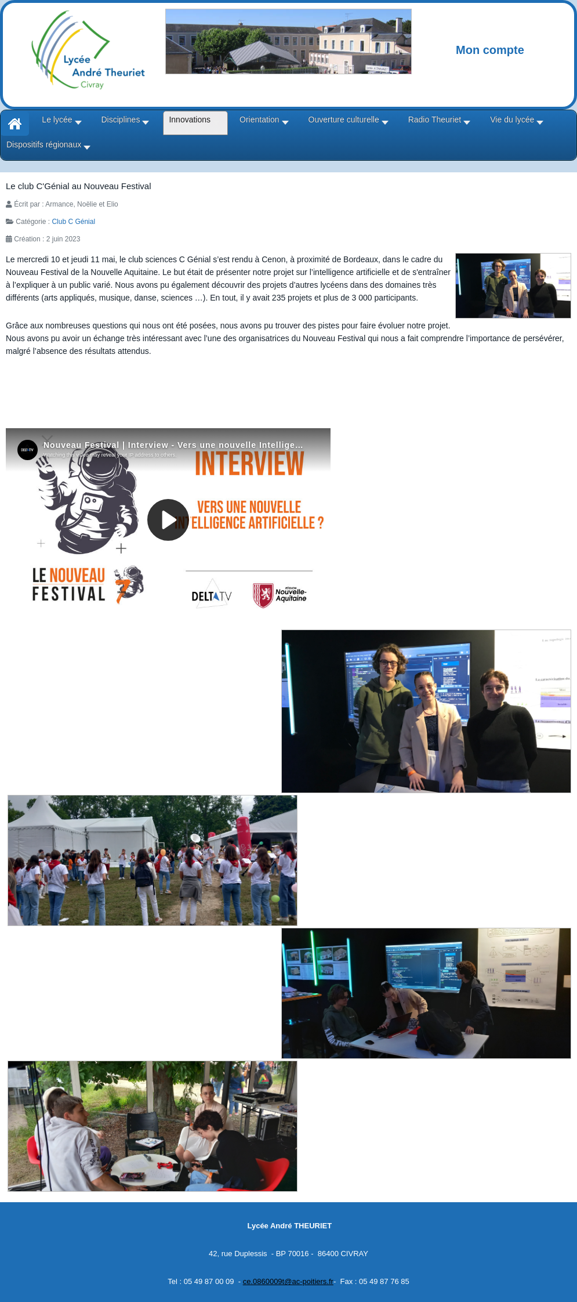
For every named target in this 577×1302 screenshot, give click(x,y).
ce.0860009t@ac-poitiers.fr (288, 1281)
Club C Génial (73, 222)
